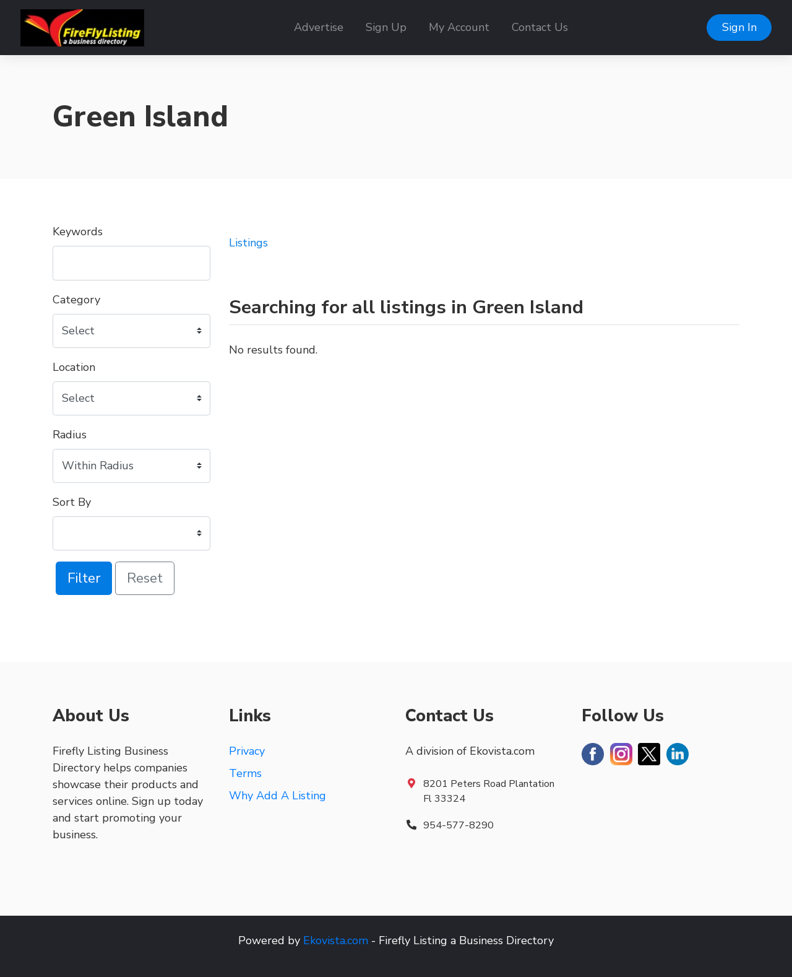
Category (76, 299)
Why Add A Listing (277, 795)
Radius (70, 434)
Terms (245, 773)
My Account (459, 27)
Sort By (72, 502)
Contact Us (540, 27)
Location (74, 367)
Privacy (247, 751)
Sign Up (386, 27)
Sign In (739, 27)
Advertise (318, 27)
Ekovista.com (335, 940)
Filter (83, 578)
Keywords (78, 231)
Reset (145, 578)
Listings (248, 242)
